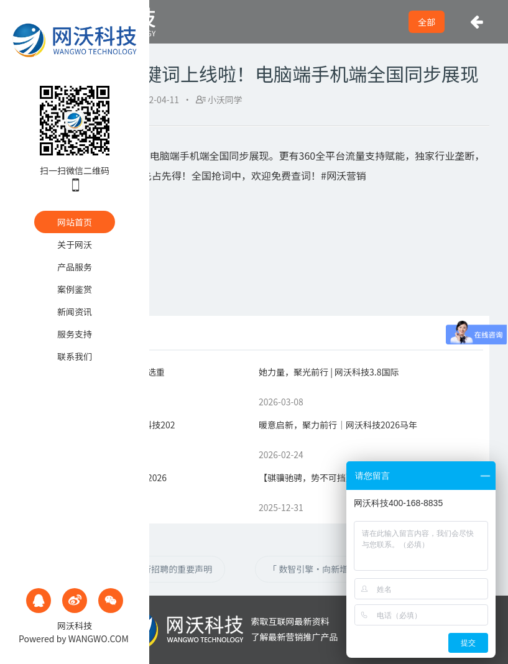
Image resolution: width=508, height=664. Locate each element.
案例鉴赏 (74, 289)
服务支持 (74, 334)
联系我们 (74, 356)
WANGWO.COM (98, 638)
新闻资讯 (74, 311)
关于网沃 (74, 244)
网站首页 (74, 222)
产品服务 (74, 267)
